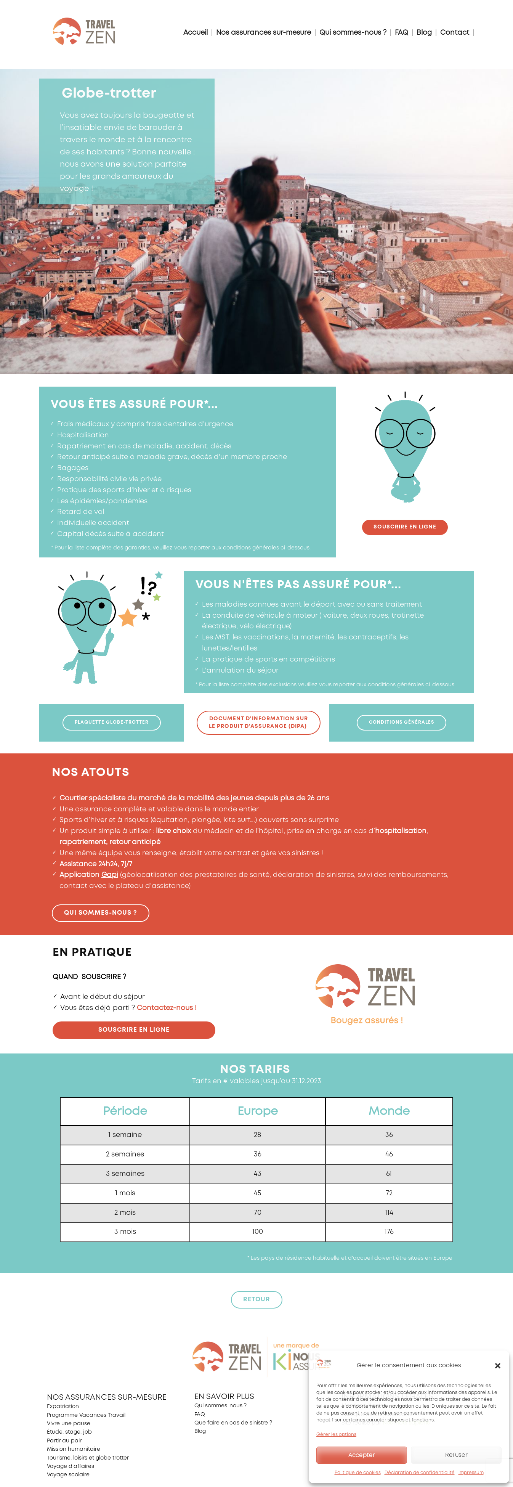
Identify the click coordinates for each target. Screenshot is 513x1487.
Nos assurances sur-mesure (263, 33)
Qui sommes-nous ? (352, 33)
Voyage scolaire (68, 1475)
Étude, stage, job (69, 1432)
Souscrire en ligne (134, 1030)
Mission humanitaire (73, 1449)
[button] (498, 1366)
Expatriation (63, 1406)
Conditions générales (401, 722)
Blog (424, 33)
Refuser (456, 1455)
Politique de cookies (358, 1473)
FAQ (401, 33)
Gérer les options (336, 1434)
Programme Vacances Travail (86, 1415)
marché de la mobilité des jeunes (195, 798)
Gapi (109, 875)
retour (256, 1299)
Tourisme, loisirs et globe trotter (88, 1458)
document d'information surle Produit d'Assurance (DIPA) (258, 722)
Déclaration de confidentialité (420, 1473)
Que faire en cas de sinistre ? (233, 1423)
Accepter (361, 1455)
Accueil (195, 33)
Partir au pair (64, 1441)
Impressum (471, 1473)
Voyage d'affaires (70, 1466)
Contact (454, 33)
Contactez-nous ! (167, 1008)
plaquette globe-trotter (112, 722)
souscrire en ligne (405, 527)
